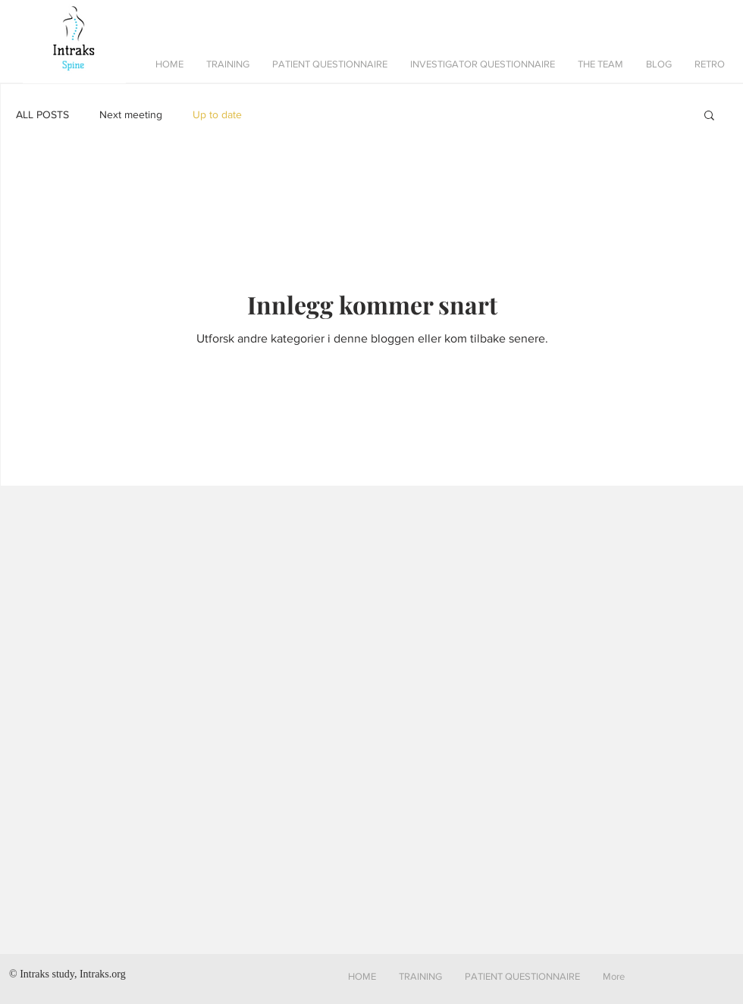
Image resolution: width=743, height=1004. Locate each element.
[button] (228, 64)
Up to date (217, 114)
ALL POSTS (42, 114)
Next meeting (130, 114)
